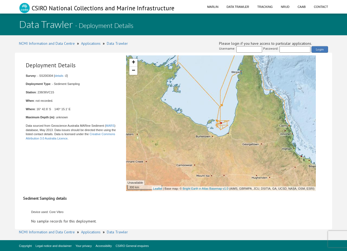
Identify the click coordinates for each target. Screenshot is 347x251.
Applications (91, 43)
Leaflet (157, 188)
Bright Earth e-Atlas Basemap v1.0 (206, 188)
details (59, 75)
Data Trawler (238, 6)
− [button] (133, 71)
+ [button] (133, 63)
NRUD (285, 6)
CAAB (302, 6)
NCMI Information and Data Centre (47, 43)
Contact (321, 6)
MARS (110, 125)
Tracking (265, 6)
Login (320, 49)
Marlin (213, 6)
